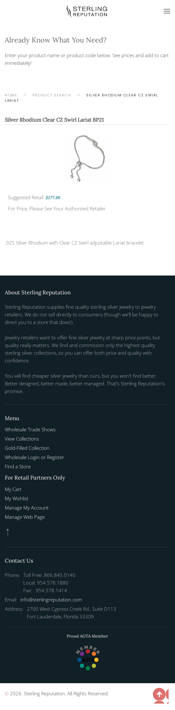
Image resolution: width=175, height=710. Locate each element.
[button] (167, 11)
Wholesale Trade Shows (30, 429)
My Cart (13, 489)
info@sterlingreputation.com (51, 599)
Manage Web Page (25, 517)
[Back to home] (87, 11)
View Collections (22, 438)
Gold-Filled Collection (27, 448)
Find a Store (18, 466)
